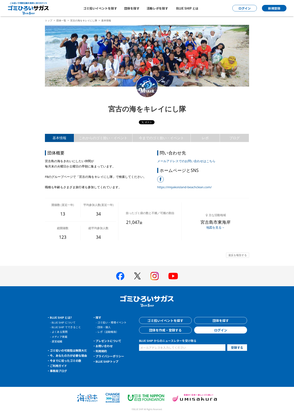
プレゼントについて (108, 341)
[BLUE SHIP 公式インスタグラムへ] (154, 276)
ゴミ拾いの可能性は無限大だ (68, 350)
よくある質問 (60, 332)
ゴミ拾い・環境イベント (112, 322)
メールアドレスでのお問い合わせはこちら (186, 161)
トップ (48, 20)
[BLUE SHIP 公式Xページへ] (137, 276)
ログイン (220, 330)
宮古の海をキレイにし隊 (83, 20)
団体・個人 (104, 327)
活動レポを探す (157, 8)
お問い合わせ (104, 346)
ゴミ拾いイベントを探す (100, 8)
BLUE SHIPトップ (107, 361)
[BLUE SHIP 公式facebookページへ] (120, 276)
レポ (205, 137)
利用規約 (101, 351)
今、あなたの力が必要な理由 (68, 355)
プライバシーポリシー (110, 356)
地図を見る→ (215, 227)
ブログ (234, 137)
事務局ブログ (58, 371)
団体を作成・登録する (165, 330)
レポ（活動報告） (108, 332)
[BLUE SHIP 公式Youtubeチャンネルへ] (173, 276)
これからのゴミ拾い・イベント (103, 137)
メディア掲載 (59, 337)
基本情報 (59, 137)
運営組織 (57, 341)
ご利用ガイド (58, 366)
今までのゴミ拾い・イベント (161, 137)
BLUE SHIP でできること (66, 327)
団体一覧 (61, 20)
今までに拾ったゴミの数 (65, 361)
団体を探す (131, 8)
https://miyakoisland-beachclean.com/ (184, 187)
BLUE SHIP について (64, 322)
